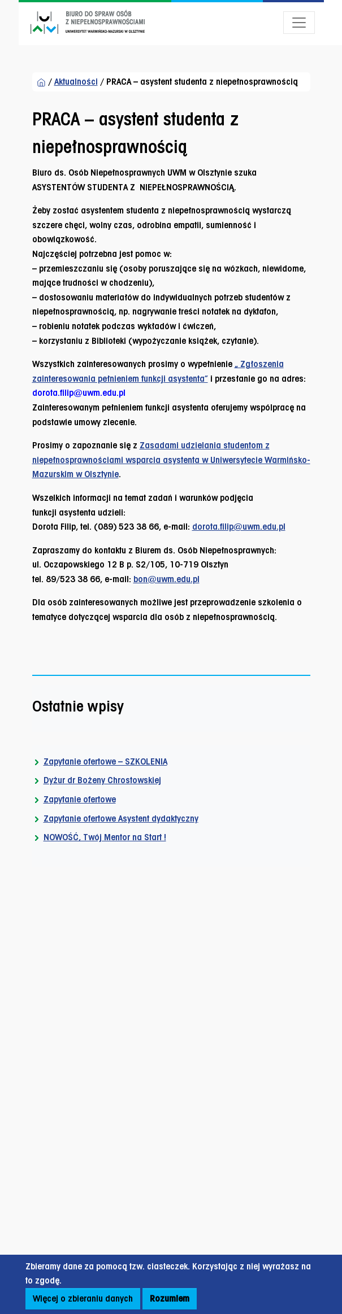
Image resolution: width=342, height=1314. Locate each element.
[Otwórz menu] (299, 22)
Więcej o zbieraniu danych (83, 1298)
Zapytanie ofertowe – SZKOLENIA (105, 761)
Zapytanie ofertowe (80, 799)
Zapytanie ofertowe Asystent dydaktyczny (121, 818)
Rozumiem (169, 1298)
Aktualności (76, 81)
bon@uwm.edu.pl (166, 579)
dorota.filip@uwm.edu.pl (238, 526)
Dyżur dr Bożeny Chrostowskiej (102, 780)
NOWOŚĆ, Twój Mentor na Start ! (105, 837)
